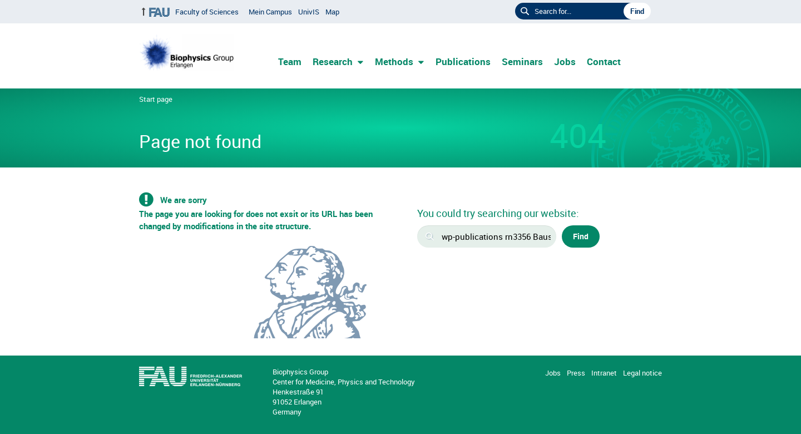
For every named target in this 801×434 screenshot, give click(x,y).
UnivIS (308, 12)
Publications (463, 61)
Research (333, 61)
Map (332, 12)
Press (576, 373)
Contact (604, 61)
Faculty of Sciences (207, 12)
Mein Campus (270, 12)
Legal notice (642, 373)
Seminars (522, 61)
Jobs (565, 61)
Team (289, 61)
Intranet (604, 373)
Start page (155, 99)
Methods (394, 61)
